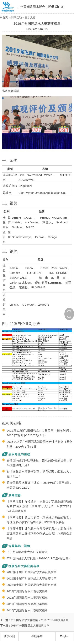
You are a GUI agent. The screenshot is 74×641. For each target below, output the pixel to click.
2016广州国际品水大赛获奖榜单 (27, 610)
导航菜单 (37, 636)
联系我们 (9, 636)
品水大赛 (30, 17)
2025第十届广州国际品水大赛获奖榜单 (31, 572)
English (64, 636)
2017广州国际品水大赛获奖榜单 (27, 604)
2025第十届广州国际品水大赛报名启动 (31, 584)
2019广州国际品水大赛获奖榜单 (27, 591)
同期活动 (16, 17)
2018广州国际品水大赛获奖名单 (30, 625)
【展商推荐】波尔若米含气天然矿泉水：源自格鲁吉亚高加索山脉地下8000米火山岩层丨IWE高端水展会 (39, 533)
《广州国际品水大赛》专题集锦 (27, 552)
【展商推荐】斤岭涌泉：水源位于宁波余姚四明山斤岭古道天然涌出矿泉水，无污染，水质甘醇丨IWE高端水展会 (39, 506)
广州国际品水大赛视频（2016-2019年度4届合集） (39, 558)
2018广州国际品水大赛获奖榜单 (27, 597)
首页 (5, 17)
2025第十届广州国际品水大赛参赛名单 (31, 578)
